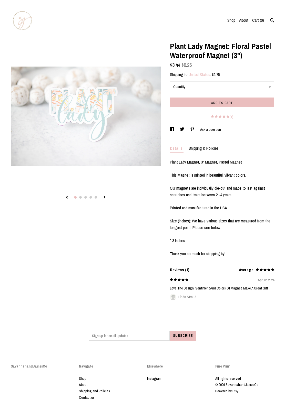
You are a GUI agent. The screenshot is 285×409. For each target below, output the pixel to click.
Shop (231, 20)
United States (199, 74)
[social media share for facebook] (172, 129)
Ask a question (210, 129)
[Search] (272, 21)
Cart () (258, 20)
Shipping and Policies (94, 391)
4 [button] (90, 197)
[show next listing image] (104, 197)
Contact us (87, 397)
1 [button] (75, 197)
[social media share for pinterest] (192, 129)
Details (177, 148)
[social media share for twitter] (182, 129)
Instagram (154, 378)
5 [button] (96, 197)
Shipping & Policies (204, 148)
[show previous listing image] (67, 197)
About (243, 20)
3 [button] (85, 197)
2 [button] (80, 197)
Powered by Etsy (226, 391)
